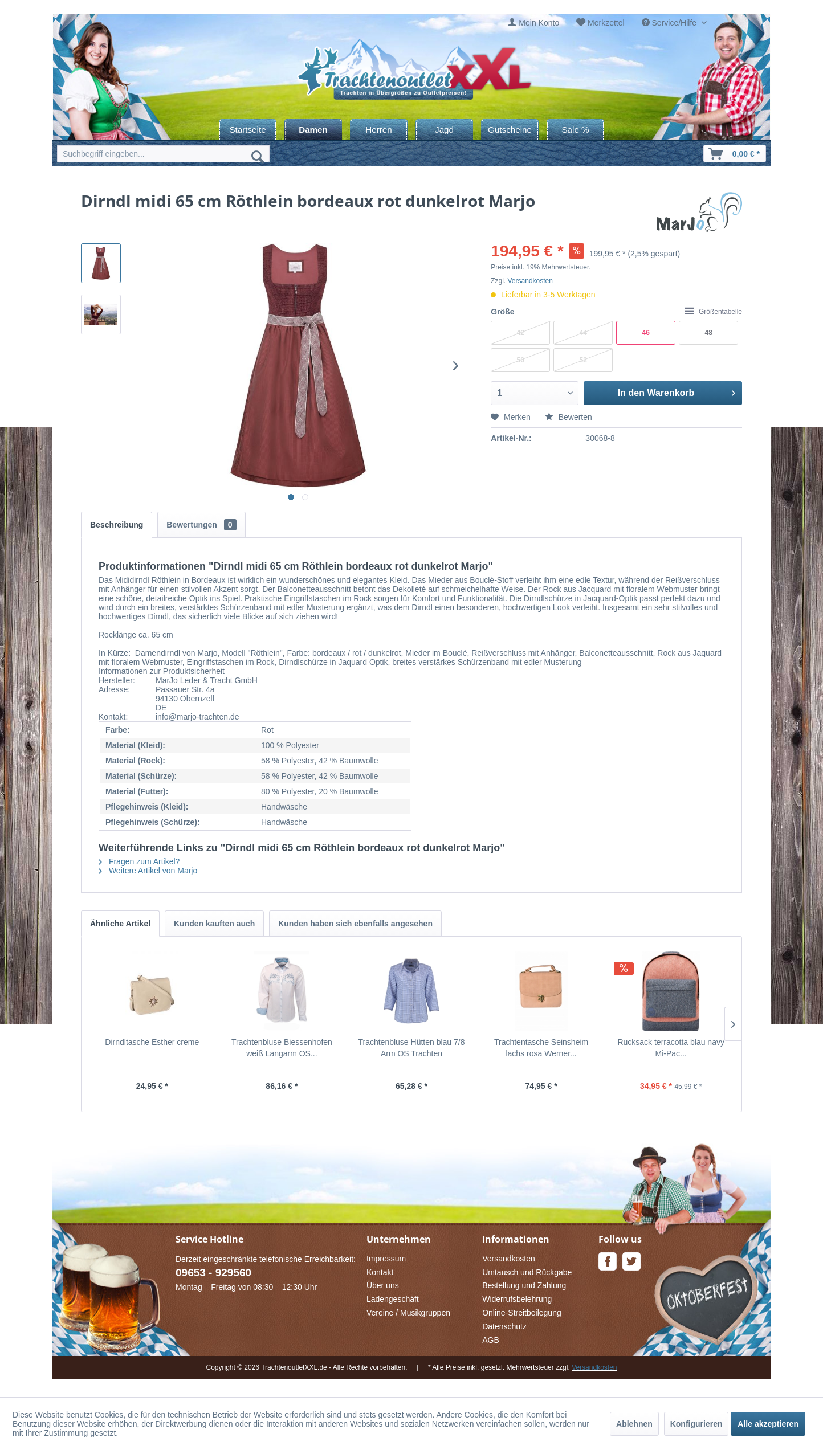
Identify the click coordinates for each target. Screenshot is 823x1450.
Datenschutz (504, 1326)
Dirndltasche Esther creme (152, 1042)
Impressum (386, 1258)
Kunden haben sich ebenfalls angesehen (355, 923)
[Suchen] (258, 156)
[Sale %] (575, 129)
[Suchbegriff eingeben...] (163, 153)
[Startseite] (247, 129)
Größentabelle (713, 312)
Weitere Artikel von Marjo (148, 870)
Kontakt (379, 1272)
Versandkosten (530, 281)
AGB (490, 1340)
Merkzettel (606, 22)
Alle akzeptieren (768, 1423)
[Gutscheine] (510, 129)
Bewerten (568, 417)
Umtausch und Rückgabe (527, 1272)
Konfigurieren (696, 1423)
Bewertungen (201, 524)
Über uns (382, 1285)
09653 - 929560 (213, 1273)
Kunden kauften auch (214, 923)
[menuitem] (533, 23)
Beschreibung (116, 524)
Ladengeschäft (392, 1299)
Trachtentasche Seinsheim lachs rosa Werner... (541, 1048)
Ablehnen (634, 1423)
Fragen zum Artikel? (139, 861)
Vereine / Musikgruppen (408, 1312)
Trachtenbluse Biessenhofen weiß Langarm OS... (281, 1048)
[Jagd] (444, 129)
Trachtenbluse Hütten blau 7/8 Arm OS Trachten (411, 1048)
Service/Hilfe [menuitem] (670, 22)
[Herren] (379, 129)
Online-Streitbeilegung (521, 1312)
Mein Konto (539, 22)
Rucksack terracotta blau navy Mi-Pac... (670, 1048)
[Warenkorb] (734, 153)
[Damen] (313, 129)
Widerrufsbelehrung (517, 1299)
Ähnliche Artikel (120, 923)
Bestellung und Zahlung (524, 1285)
